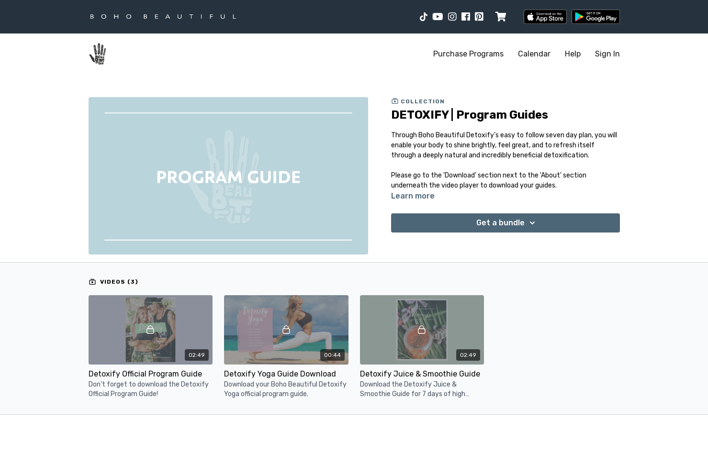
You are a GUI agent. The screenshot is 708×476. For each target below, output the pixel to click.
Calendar (534, 53)
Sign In (607, 53)
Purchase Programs (468, 53)
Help (573, 53)
